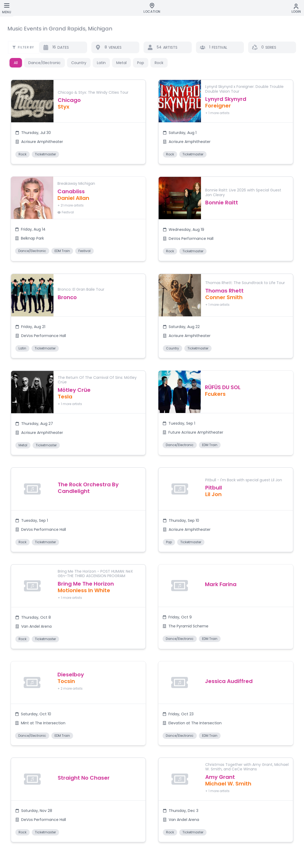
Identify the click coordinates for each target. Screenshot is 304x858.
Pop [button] (140, 62)
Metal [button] (121, 62)
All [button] (16, 62)
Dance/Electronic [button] (44, 62)
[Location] (152, 8)
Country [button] (78, 62)
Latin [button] (101, 62)
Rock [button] (159, 62)
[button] (78, 124)
